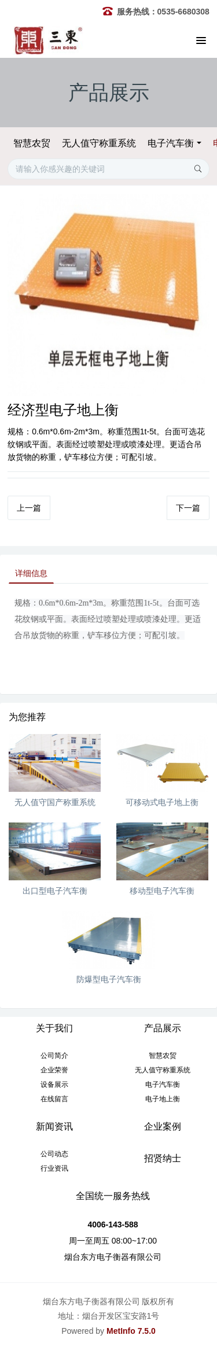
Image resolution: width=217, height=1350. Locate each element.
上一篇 (29, 507)
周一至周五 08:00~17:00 (113, 1240)
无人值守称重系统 (99, 143)
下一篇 (188, 507)
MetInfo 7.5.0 (131, 1331)
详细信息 (31, 573)
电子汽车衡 (171, 143)
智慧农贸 (31, 143)
